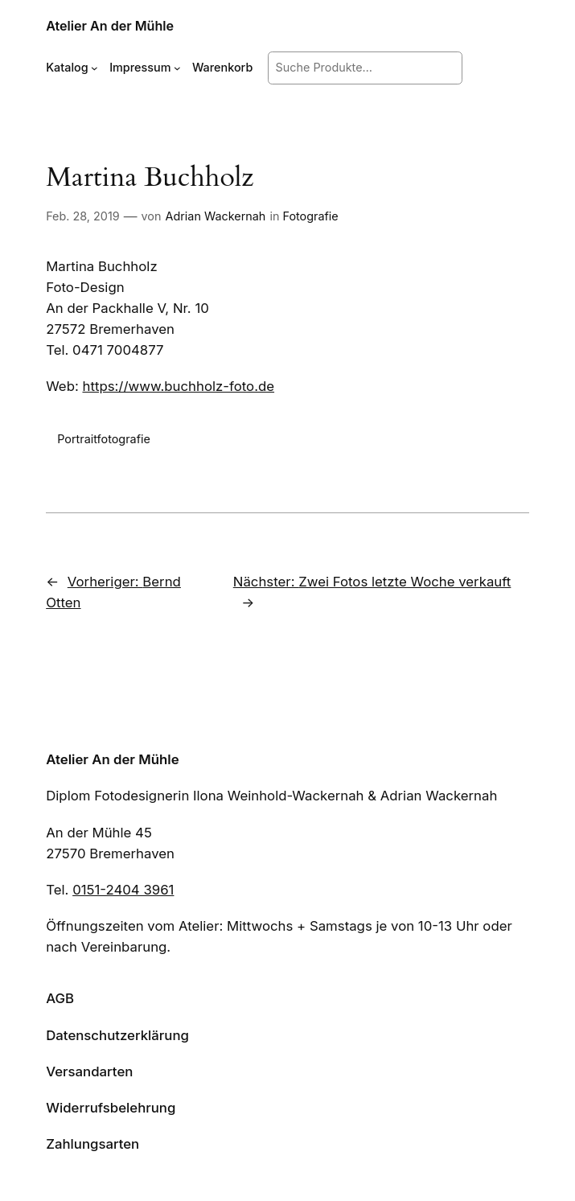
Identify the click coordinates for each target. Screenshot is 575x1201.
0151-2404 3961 (123, 890)
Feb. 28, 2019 (83, 216)
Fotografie (310, 216)
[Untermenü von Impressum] (177, 68)
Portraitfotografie (103, 439)
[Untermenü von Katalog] (94, 68)
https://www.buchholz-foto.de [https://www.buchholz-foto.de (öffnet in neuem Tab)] (178, 386)
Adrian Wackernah (216, 216)
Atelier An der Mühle (110, 26)
